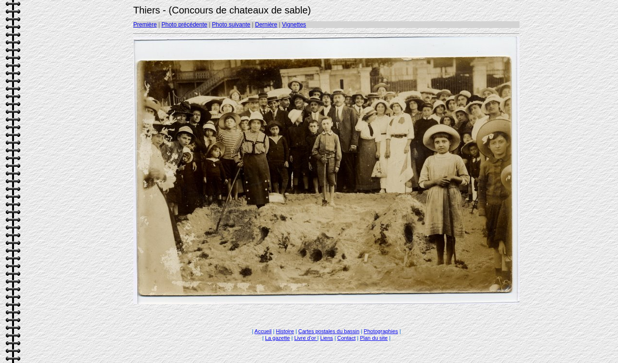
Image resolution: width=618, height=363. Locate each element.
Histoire (285, 331)
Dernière (266, 24)
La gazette (277, 338)
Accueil (262, 331)
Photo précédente (184, 24)
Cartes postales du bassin (329, 331)
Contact (346, 338)
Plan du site (373, 338)
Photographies (381, 331)
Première (145, 24)
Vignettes (294, 24)
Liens (326, 338)
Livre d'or (305, 338)
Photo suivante (231, 24)
